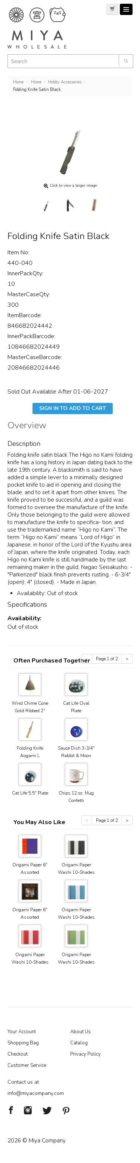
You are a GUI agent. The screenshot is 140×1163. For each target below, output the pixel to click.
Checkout (17, 1054)
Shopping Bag (23, 1043)
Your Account (21, 1031)
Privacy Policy (85, 1054)
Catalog (79, 1043)
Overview (26, 426)
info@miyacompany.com (35, 1093)
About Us (80, 1031)
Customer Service (26, 1065)
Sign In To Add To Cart (72, 408)
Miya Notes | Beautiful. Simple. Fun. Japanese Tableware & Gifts (44, 28)
